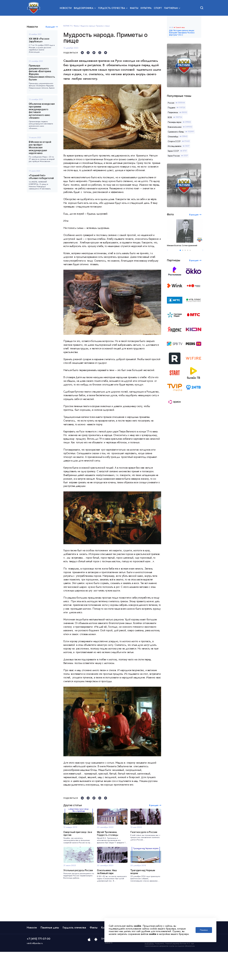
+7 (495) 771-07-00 (38, 948)
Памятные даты (50, 937)
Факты (134, 8)
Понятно (204, 930)
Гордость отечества (74, 937)
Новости (66, 8)
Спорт (158, 8)
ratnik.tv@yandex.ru (35, 952)
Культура (146, 8)
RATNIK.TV (67, 26)
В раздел (50, 27)
